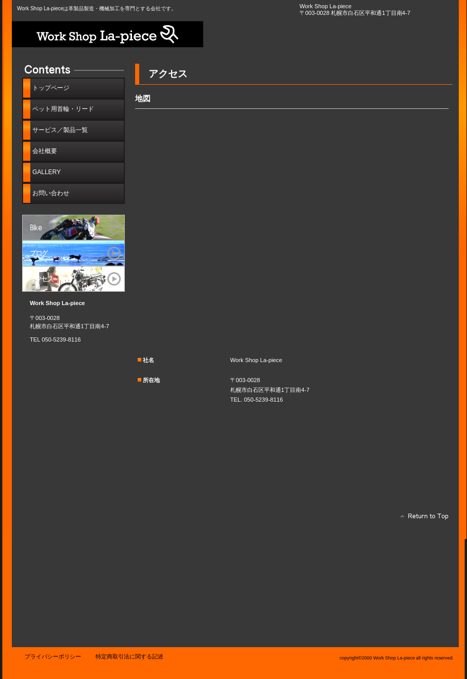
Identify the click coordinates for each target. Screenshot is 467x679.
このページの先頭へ (422, 519)
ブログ (73, 253)
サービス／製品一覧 (73, 227)
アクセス (73, 279)
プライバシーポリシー (53, 656)
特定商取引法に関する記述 (129, 656)
